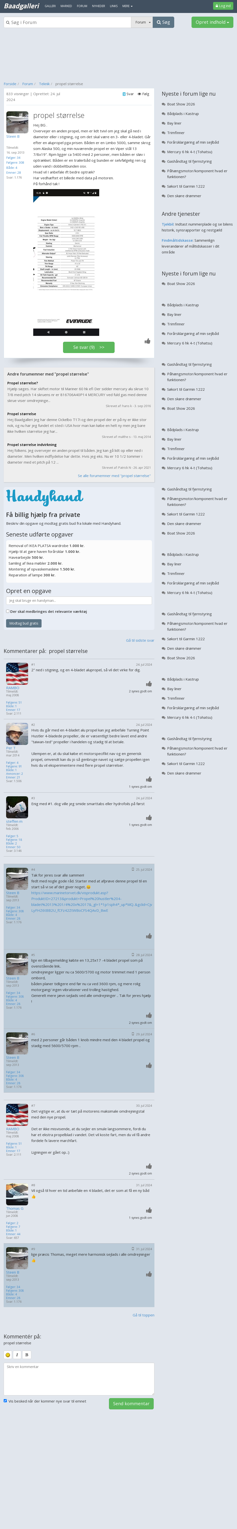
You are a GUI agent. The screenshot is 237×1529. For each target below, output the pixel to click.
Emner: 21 (13, 777)
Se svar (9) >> (88, 347)
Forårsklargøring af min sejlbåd (193, 142)
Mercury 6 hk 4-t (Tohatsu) (189, 151)
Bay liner (174, 123)
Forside (10, 83)
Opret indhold (212, 22)
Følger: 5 (12, 836)
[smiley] (8, 1355)
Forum (27, 83)
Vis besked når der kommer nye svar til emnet (45, 1401)
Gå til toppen (143, 1314)
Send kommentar (131, 1403)
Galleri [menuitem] (50, 6)
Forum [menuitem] (82, 6)
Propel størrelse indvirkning (32, 444)
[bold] (26, 1355)
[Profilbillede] (18, 122)
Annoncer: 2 (14, 774)
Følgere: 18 (14, 840)
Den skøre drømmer (184, 195)
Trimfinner (176, 132)
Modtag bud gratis (23, 623)
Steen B (12, 893)
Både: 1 (11, 706)
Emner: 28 (13, 172)
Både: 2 (11, 843)
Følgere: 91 (14, 766)
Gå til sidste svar (140, 640)
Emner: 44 (13, 1234)
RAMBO (12, 688)
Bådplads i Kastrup (183, 113)
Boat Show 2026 (181, 104)
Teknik (44, 83)
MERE (127, 6)
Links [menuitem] (114, 6)
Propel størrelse (21, 413)
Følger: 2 (12, 1223)
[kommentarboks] (79, 1379)
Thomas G (14, 1208)
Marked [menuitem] (66, 6)
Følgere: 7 (13, 1227)
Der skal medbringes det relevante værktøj (48, 611)
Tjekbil (167, 224)
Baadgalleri (21, 5)
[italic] (17, 1355)
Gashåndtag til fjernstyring (189, 161)
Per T (11, 748)
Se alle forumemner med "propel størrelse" (114, 475)
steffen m (14, 821)
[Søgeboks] (67, 22)
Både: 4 (11, 167)
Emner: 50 (13, 847)
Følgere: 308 (15, 162)
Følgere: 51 (14, 702)
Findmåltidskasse (177, 240)
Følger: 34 (13, 157)
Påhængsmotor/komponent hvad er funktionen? (197, 173)
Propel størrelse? (22, 382)
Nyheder (98, 6)
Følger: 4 (12, 763)
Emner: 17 (13, 710)
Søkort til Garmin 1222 (186, 186)
